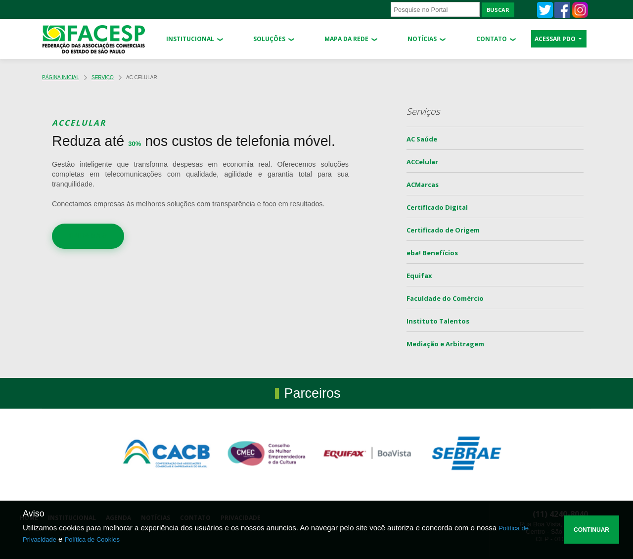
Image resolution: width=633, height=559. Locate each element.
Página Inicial (60, 77)
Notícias (422, 39)
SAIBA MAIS (88, 235)
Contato (491, 39)
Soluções (269, 39)
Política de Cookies (92, 539)
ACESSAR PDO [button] (556, 39)
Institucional (190, 39)
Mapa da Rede (346, 39)
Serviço (102, 77)
